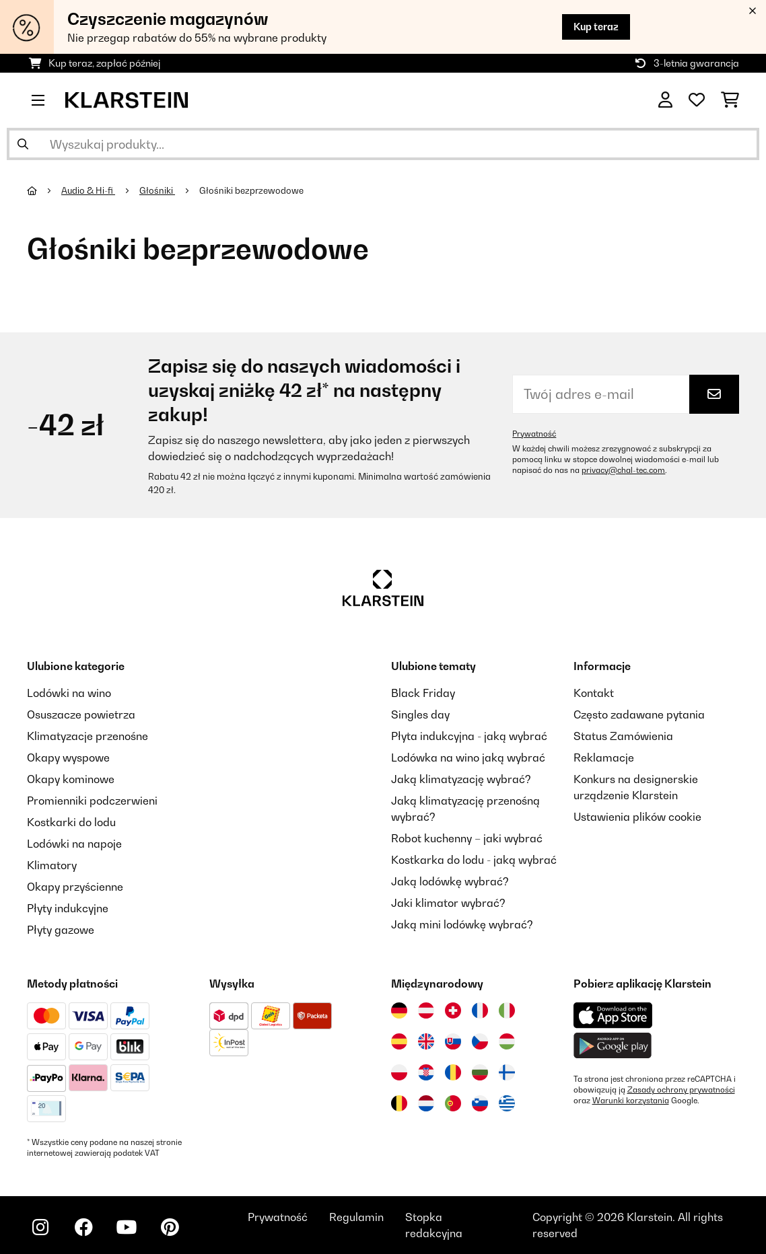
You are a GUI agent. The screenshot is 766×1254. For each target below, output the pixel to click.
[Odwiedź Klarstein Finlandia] (507, 1072)
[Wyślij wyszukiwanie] (23, 144)
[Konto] (665, 100)
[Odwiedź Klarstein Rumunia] (453, 1072)
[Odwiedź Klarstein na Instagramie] (40, 1227)
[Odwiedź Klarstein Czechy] (480, 1041)
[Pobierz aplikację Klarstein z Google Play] (612, 1046)
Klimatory (52, 865)
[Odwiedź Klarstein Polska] (399, 1072)
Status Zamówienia (623, 736)
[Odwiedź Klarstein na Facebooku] (83, 1227)
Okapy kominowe (70, 779)
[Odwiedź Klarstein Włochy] (507, 1010)
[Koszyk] (730, 100)
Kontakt (593, 693)
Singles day (420, 714)
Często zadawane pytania (639, 714)
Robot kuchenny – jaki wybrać (467, 838)
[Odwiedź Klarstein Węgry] (507, 1041)
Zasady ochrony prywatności (681, 1090)
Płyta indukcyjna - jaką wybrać (469, 736)
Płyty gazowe (60, 929)
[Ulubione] (697, 100)
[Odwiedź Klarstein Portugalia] (453, 1103)
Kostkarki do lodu (71, 822)
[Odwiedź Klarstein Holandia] (426, 1103)
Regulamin (356, 1217)
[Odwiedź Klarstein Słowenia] (480, 1103)
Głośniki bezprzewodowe (252, 190)
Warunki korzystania (630, 1100)
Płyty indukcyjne (67, 908)
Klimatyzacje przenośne (87, 736)
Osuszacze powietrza (81, 714)
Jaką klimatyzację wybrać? (461, 779)
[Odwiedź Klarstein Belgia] (399, 1103)
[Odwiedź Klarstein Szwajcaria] (453, 1010)
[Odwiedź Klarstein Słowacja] (453, 1041)
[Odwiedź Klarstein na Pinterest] (169, 1227)
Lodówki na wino (69, 693)
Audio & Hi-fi (88, 190)
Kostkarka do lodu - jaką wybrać (474, 859)
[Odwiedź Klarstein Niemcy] (399, 1010)
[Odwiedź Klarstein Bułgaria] (480, 1072)
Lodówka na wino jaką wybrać (468, 757)
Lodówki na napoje (74, 843)
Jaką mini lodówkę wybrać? (462, 924)
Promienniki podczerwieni (92, 800)
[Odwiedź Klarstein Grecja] (507, 1104)
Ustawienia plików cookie (637, 816)
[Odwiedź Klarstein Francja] (480, 1010)
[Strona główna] (44, 190)
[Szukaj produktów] (383, 144)
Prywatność (534, 434)
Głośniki (157, 190)
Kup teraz (596, 26)
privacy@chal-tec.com (623, 470)
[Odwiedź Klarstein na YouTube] (126, 1227)
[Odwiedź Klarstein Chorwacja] (426, 1072)
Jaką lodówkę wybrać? (450, 881)
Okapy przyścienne (75, 886)
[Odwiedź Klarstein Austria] (426, 1010)
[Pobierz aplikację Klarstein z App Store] (613, 1015)
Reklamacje (603, 757)
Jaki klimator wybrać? (448, 903)
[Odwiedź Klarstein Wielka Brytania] (426, 1041)
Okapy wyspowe (68, 757)
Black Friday (423, 693)
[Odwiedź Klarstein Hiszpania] (399, 1041)
